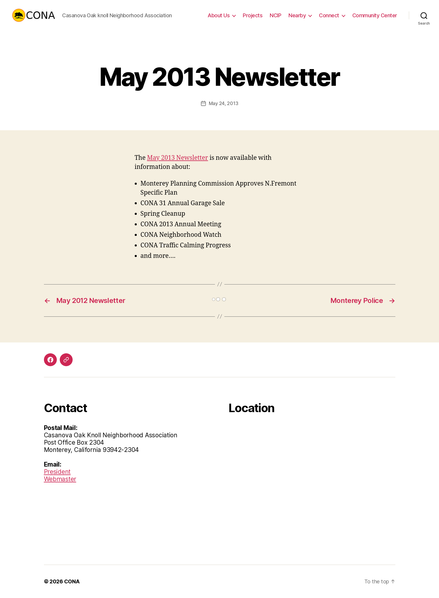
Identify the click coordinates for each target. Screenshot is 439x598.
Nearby (297, 15)
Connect (329, 15)
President (57, 471)
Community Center (374, 15)
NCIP (275, 15)
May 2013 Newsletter (177, 158)
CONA (72, 581)
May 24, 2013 (223, 103)
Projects (252, 15)
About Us (219, 15)
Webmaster (60, 479)
